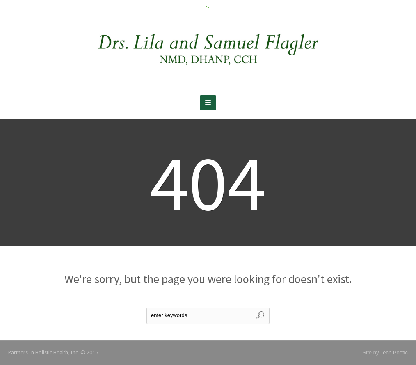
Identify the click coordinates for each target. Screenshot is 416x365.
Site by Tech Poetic (385, 352)
